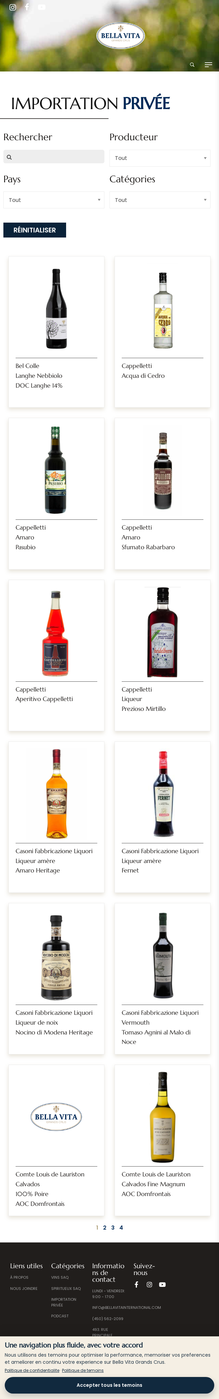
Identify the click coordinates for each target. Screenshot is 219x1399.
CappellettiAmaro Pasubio (31, 537)
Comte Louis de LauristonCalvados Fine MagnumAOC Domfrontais (156, 1184)
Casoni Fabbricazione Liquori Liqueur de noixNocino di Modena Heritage (54, 1022)
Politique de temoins (83, 1370)
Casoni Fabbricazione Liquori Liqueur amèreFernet (160, 861)
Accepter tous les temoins (109, 1385)
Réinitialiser (35, 230)
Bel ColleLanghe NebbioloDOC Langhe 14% (39, 375)
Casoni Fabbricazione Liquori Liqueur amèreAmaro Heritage (54, 861)
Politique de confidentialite (32, 1370)
